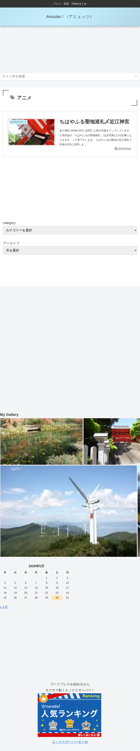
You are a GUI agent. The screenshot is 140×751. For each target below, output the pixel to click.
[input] (70, 76)
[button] (136, 76)
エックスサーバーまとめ (70, 742)
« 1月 (4, 607)
